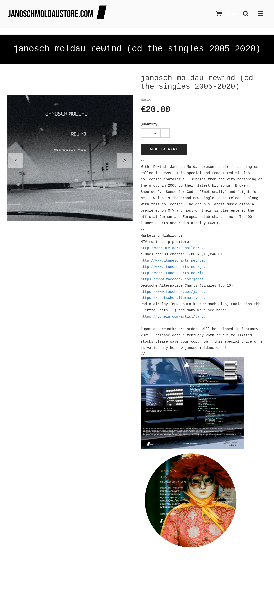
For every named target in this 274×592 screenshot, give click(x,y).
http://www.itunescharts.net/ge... (175, 261)
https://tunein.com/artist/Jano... (175, 317)
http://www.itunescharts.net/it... (175, 273)
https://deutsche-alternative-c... (175, 298)
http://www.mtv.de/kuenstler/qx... (175, 248)
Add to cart (164, 149)
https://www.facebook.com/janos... (175, 279)
